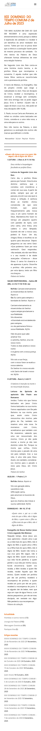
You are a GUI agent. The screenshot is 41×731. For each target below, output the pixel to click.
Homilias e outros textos (14, 618)
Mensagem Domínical (13, 625)
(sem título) (9, 675)
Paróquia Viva (9, 629)
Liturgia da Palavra (12, 621)
